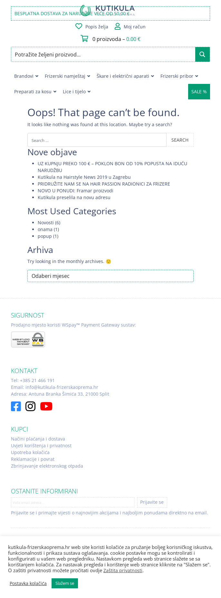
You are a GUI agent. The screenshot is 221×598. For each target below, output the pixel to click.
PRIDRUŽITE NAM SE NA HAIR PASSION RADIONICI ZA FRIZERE (104, 184)
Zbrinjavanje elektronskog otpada (47, 466)
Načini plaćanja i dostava (38, 439)
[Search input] (103, 54)
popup (45, 236)
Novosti (46, 222)
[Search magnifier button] (202, 54)
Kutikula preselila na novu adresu (74, 197)
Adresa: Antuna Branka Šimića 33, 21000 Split (60, 394)
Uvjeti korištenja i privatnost (41, 445)
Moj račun (135, 27)
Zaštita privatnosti (122, 570)
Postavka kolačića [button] (28, 583)
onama (45, 229)
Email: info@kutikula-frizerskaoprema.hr (54, 387)
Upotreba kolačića (30, 452)
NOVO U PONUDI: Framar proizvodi (75, 191)
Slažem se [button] (64, 583)
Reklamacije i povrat (32, 459)
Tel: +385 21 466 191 (33, 380)
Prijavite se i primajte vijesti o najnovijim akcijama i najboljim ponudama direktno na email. (109, 513)
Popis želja (96, 27)
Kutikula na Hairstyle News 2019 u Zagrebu (84, 177)
